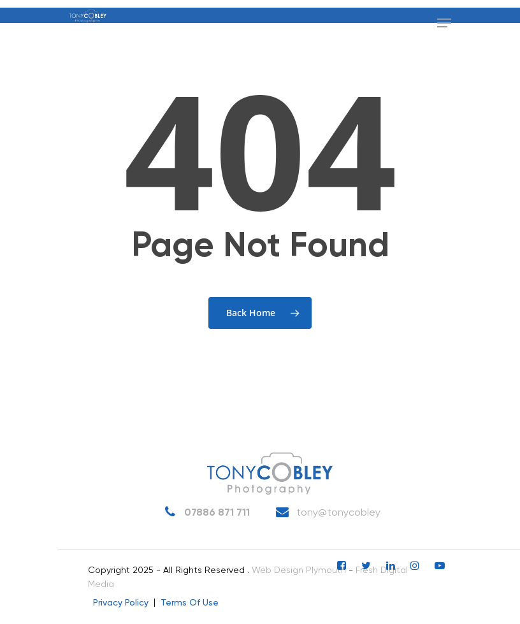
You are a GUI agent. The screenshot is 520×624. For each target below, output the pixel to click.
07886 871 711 (204, 512)
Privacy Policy (120, 603)
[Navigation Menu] (444, 23)
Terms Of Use (190, 603)
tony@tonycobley (325, 512)
